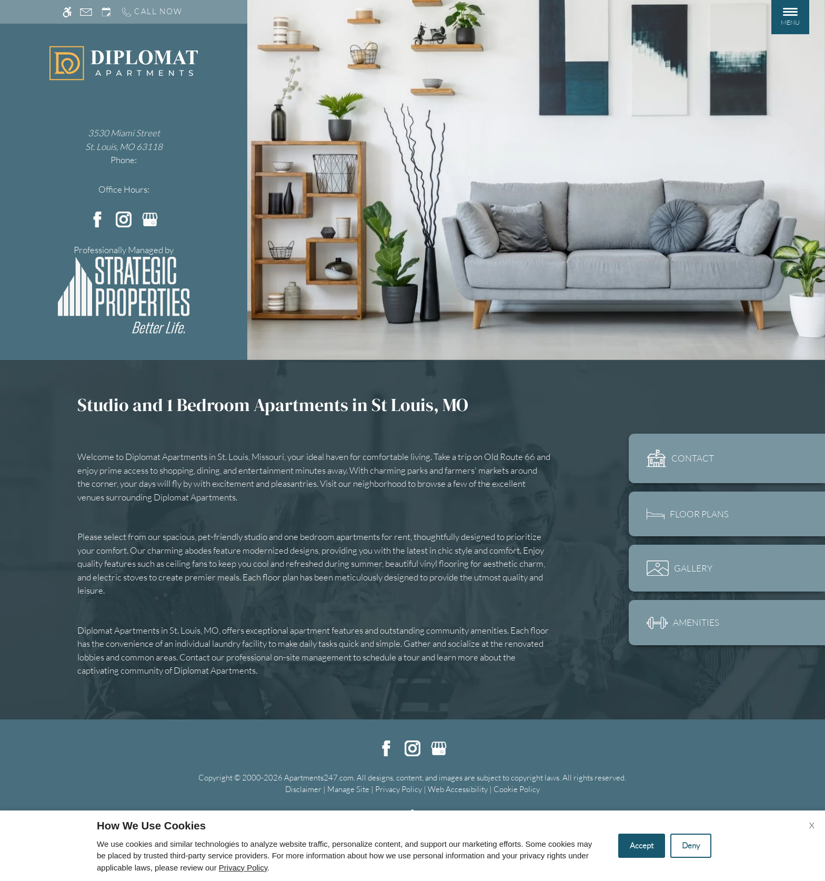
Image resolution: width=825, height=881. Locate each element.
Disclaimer (303, 789)
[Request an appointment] (106, 12)
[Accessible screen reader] (67, 12)
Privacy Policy (398, 789)
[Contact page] (86, 12)
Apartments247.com (319, 778)
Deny (691, 845)
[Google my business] (150, 218)
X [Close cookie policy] (811, 825)
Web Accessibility (458, 789)
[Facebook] (97, 218)
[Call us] (151, 12)
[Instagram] (123, 218)
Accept (641, 845)
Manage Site (348, 789)
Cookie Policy (517, 789)
